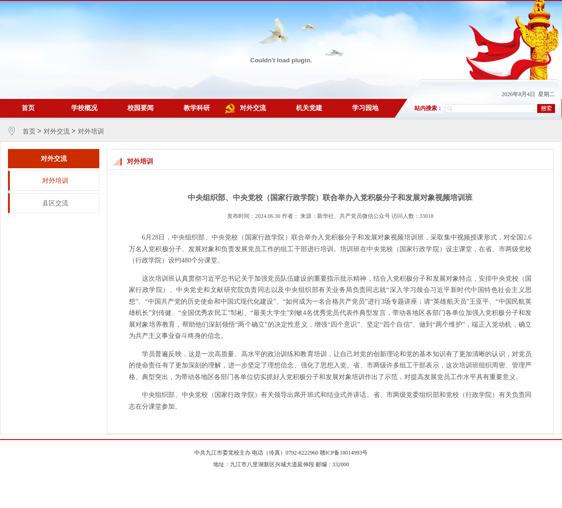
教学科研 (197, 108)
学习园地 (365, 108)
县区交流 (55, 203)
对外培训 (91, 131)
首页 (28, 108)
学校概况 (84, 108)
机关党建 (309, 108)
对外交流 (253, 108)
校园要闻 (140, 108)
